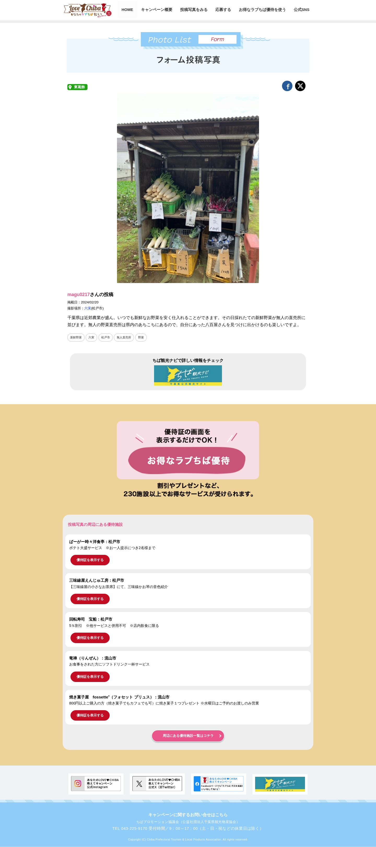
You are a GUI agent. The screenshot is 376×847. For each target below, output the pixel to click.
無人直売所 (127, 337)
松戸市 (107, 337)
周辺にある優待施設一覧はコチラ (188, 736)
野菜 (145, 337)
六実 (87, 308)
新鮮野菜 (76, 337)
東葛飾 (79, 87)
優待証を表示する (90, 560)
